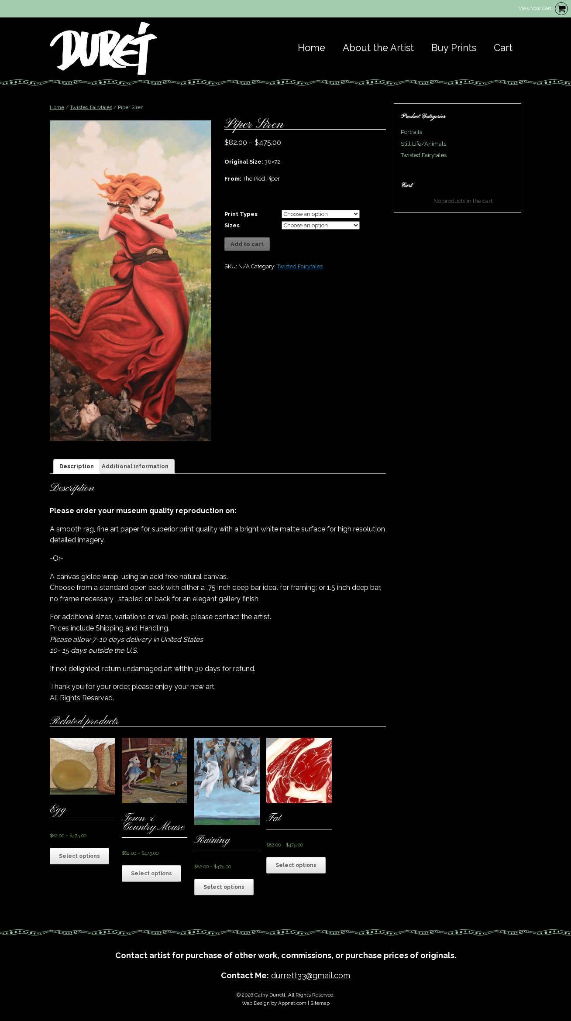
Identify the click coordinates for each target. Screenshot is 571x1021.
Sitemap (320, 1003)
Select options (79, 856)
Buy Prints (453, 47)
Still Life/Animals (423, 143)
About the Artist (378, 47)
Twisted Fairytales (91, 107)
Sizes (232, 225)
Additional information (135, 466)
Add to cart (247, 244)
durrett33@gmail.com (310, 975)
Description (76, 466)
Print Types (241, 214)
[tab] (76, 466)
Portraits (411, 132)
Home (311, 47)
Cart (503, 47)
